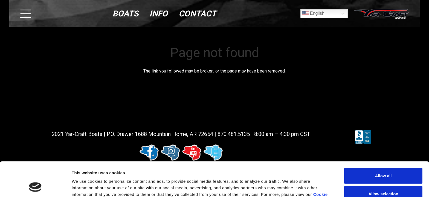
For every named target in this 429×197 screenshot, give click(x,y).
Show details (287, 186)
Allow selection (383, 161)
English (313, 13)
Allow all (383, 143)
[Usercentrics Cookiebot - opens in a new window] (35, 186)
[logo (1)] (381, 14)
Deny (383, 179)
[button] (26, 13)
